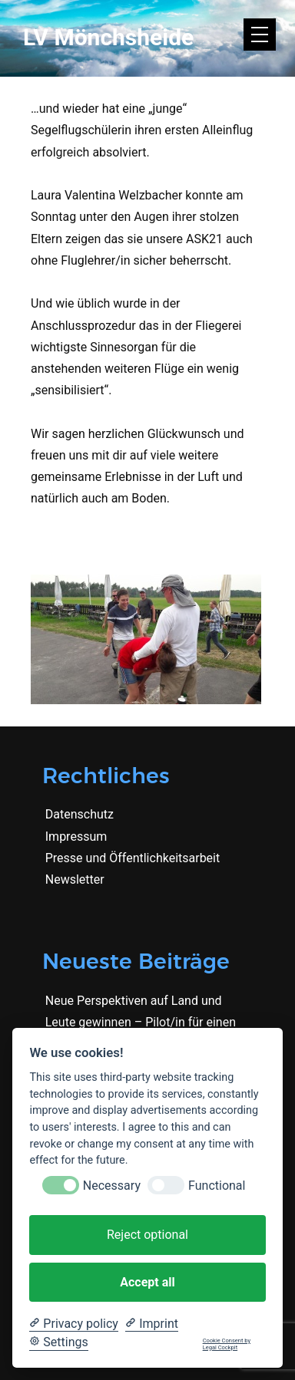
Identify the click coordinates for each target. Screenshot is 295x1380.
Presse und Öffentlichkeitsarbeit (132, 858)
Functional (216, 1185)
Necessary (112, 1185)
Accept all (147, 1282)
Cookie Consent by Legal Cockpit (226, 1344)
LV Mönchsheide (108, 37)
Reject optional (147, 1234)
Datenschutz (79, 814)
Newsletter (74, 879)
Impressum (76, 836)
